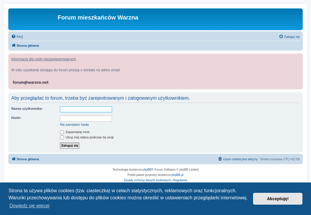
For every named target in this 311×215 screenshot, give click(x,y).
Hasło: (16, 117)
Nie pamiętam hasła (74, 124)
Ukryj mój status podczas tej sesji (87, 137)
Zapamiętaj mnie (75, 132)
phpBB (147, 169)
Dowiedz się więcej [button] (29, 205)
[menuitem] (17, 36)
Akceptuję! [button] (278, 198)
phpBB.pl (177, 175)
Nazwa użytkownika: (27, 108)
